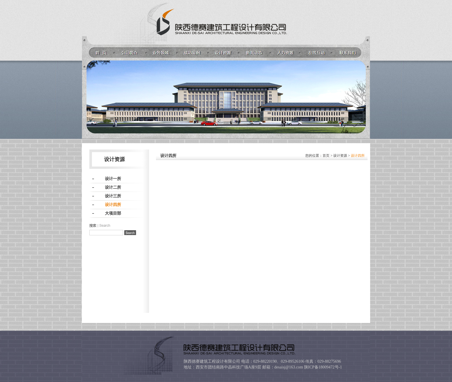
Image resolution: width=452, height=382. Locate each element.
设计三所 (113, 196)
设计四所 (113, 205)
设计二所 (113, 187)
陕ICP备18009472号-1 (323, 367)
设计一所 (113, 179)
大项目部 (113, 213)
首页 (326, 156)
